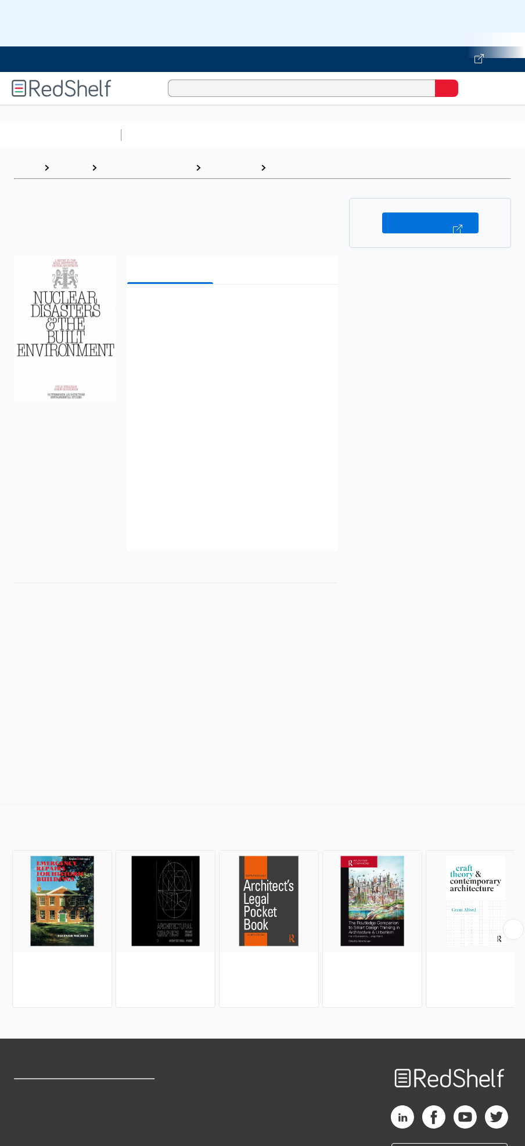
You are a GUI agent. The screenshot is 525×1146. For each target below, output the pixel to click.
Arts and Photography (146, 167)
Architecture (230, 167)
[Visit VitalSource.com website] (262, 59)
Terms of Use (135, 1092)
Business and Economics (451, 134)
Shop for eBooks (48, 1092)
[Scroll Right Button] (513, 929)
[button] (231, 311)
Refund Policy (135, 1118)
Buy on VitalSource (430, 222)
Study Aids (157, 134)
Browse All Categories (60, 134)
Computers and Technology (331, 134)
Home (26, 167)
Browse (70, 167)
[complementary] (262, 907)
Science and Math (228, 134)
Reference (295, 167)
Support (30, 1118)
